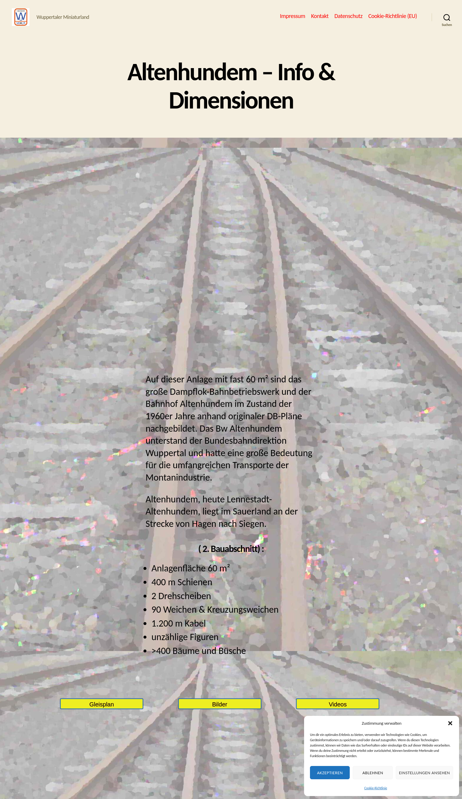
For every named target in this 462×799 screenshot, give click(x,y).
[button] (450, 723)
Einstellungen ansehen (424, 772)
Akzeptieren (330, 772)
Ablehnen (372, 772)
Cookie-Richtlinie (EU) (392, 20)
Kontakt (320, 20)
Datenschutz (348, 20)
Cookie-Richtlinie (375, 788)
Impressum (292, 20)
